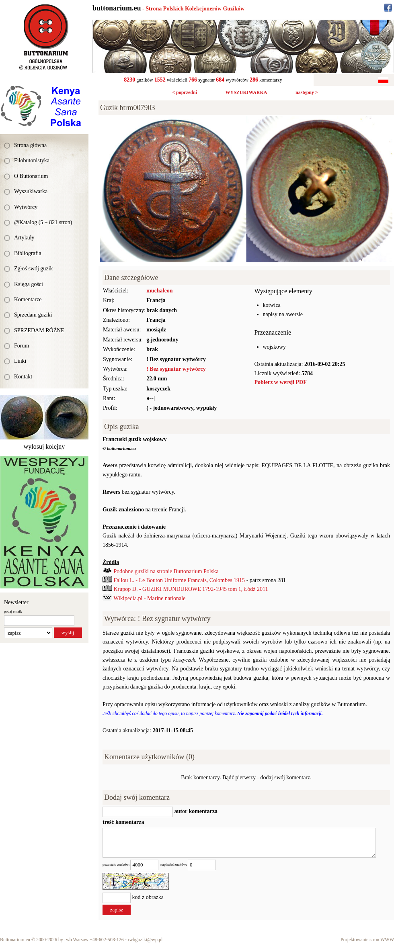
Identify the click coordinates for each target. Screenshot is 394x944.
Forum (21, 346)
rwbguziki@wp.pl (145, 939)
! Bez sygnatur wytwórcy (176, 369)
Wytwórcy (25, 207)
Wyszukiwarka (30, 191)
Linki (20, 361)
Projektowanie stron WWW (367, 939)
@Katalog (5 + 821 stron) (43, 222)
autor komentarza (195, 811)
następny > (307, 92)
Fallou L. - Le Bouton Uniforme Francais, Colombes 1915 (179, 580)
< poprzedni (184, 92)
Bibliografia (27, 253)
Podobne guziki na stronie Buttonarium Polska (166, 571)
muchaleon (159, 291)
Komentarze (27, 299)
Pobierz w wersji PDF (280, 382)
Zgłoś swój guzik (33, 269)
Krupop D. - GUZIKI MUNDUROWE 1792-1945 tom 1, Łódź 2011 (191, 589)
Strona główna (30, 145)
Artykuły (24, 238)
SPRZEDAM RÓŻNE (39, 330)
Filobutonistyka (31, 160)
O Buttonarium (31, 176)
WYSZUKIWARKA (246, 92)
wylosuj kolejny (44, 446)
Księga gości (28, 284)
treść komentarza (123, 822)
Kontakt (23, 377)
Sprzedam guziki (33, 315)
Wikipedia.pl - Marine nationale (149, 598)
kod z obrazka (148, 897)
